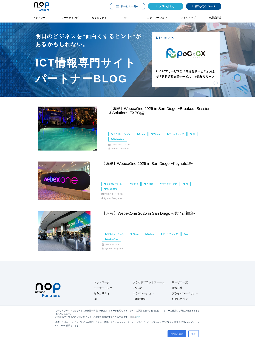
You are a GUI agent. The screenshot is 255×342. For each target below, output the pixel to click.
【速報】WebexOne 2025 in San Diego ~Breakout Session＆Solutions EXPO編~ (159, 110)
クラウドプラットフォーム (149, 282)
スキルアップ (188, 17)
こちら (139, 317)
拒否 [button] (193, 334)
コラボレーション (157, 17)
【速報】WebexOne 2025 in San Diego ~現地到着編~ (148, 213)
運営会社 (177, 288)
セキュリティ (99, 17)
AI (193, 134)
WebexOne (118, 139)
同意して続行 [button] (177, 334)
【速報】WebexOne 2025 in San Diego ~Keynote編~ (147, 163)
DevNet (137, 288)
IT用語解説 (215, 17)
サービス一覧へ (130, 6)
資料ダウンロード (205, 6)
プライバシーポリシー (185, 293)
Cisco (142, 134)
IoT (126, 17)
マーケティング (69, 17)
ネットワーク (40, 17)
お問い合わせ (167, 6)
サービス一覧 (180, 282)
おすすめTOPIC (186, 59)
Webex (157, 134)
